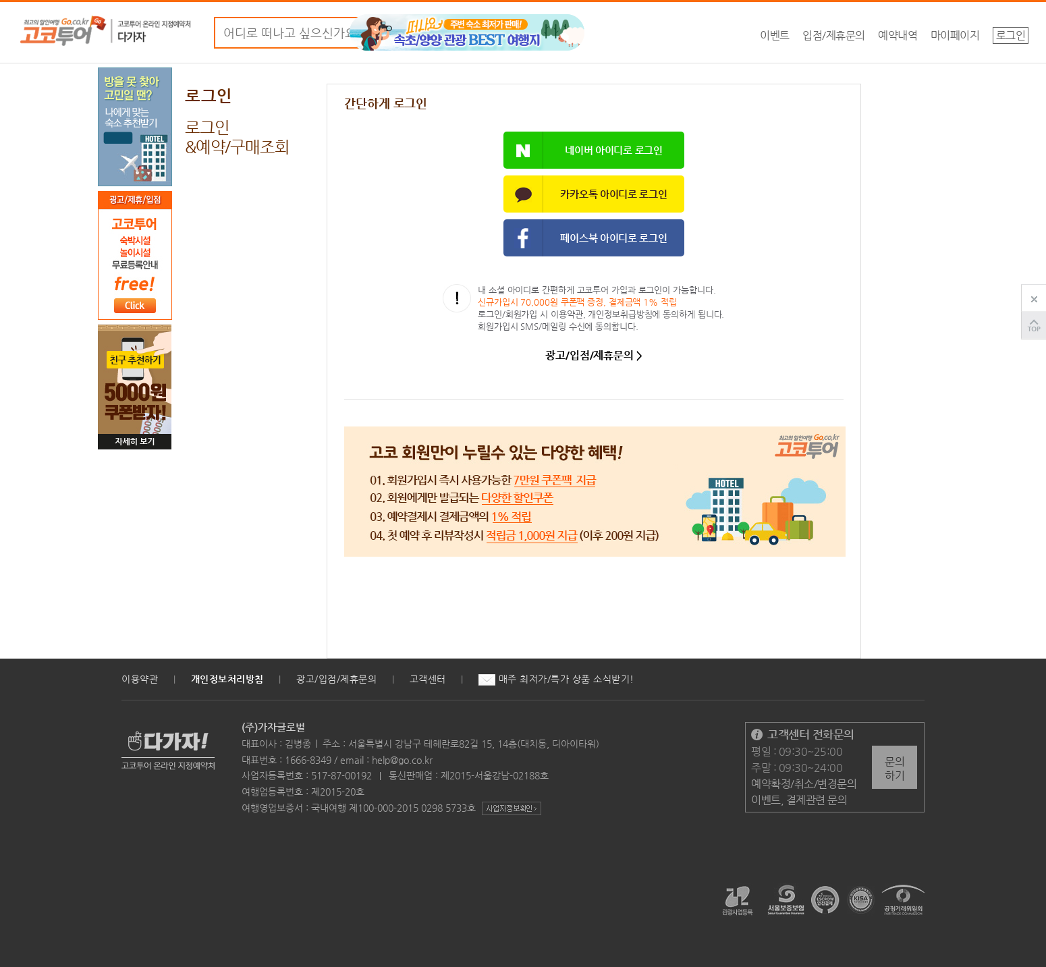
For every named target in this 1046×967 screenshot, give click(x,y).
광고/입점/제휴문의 (336, 678)
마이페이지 (955, 35)
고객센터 (428, 678)
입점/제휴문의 (833, 35)
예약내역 (897, 35)
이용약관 (139, 678)
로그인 (1011, 35)
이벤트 (775, 35)
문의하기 (894, 768)
